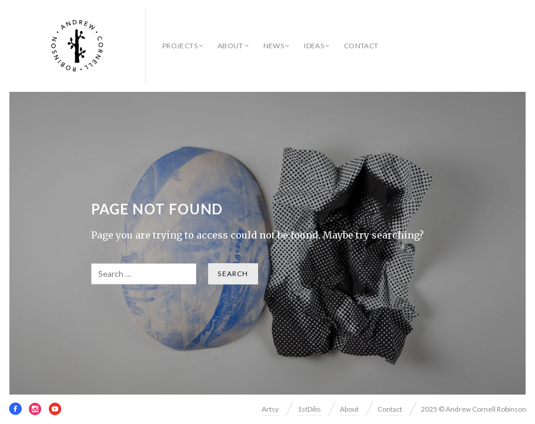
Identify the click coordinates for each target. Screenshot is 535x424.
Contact (361, 45)
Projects (180, 45)
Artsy (270, 409)
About (230, 45)
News (273, 45)
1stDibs (309, 409)
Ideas (314, 45)
